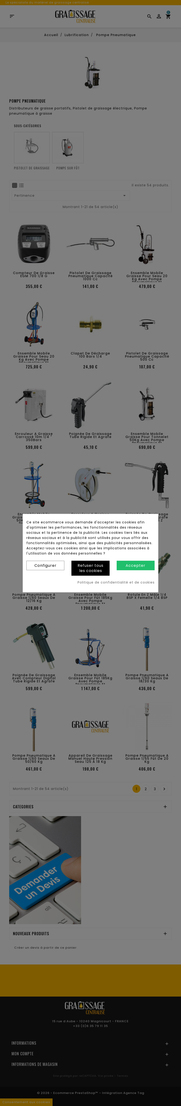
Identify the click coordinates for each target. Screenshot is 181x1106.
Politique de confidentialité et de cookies (116, 582)
